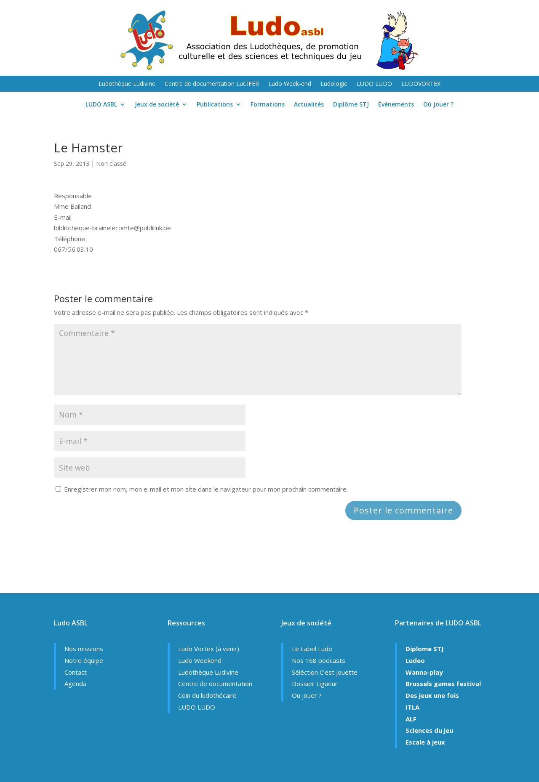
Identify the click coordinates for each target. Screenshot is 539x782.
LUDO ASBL (101, 104)
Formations (268, 104)
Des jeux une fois (432, 695)
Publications (215, 104)
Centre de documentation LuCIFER (212, 84)
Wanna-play (424, 672)
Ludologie (333, 84)
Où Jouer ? (438, 104)
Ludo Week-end (289, 84)
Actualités (309, 104)
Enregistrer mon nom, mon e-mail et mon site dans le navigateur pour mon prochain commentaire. (206, 489)
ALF (411, 719)
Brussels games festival (443, 683)
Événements (396, 104)
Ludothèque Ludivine (127, 84)
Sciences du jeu (429, 730)
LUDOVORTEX (420, 84)
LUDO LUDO (374, 84)
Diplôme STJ (351, 104)
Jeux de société (157, 104)
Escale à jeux (425, 742)
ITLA (412, 707)
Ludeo (415, 660)
